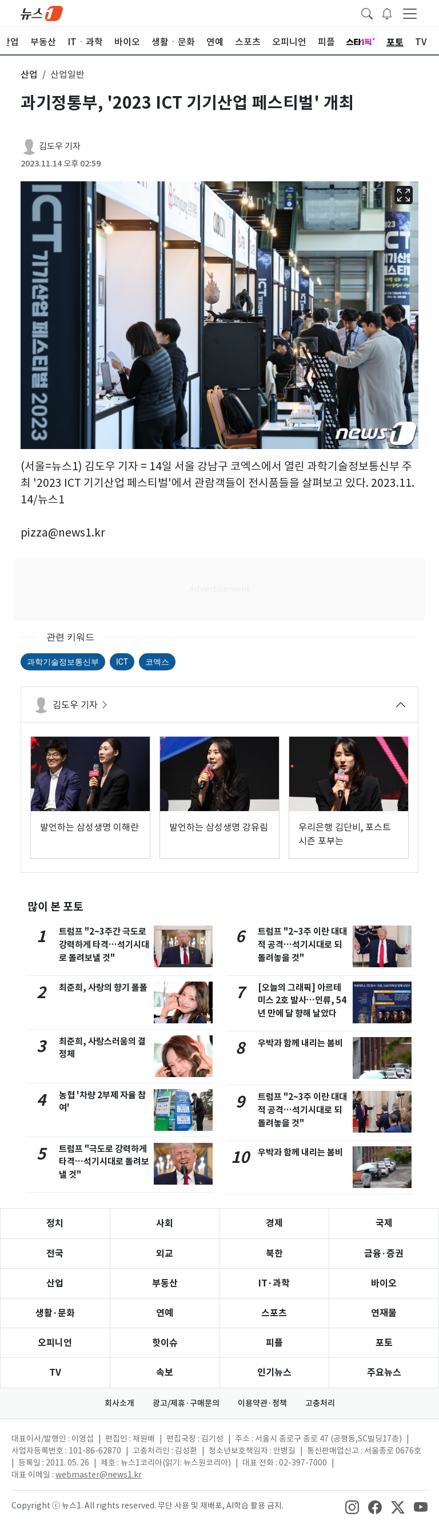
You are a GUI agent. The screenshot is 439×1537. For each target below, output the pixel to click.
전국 (54, 1254)
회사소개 (119, 1403)
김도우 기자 (60, 146)
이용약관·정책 (262, 1403)
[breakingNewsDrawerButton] (387, 12)
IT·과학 (274, 1283)
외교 (164, 1254)
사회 (164, 1223)
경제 (274, 1223)
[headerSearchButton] (367, 12)
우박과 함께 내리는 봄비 (300, 1043)
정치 (54, 1223)
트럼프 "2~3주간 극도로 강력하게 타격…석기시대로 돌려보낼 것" (104, 944)
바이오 (384, 1283)
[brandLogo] (42, 12)
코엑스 (157, 661)
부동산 (165, 1283)
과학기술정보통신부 (63, 661)
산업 (54, 1283)
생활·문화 (55, 1313)
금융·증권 (384, 1254)
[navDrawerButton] (409, 13)
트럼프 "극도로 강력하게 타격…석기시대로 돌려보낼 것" (104, 1162)
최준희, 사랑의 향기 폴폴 (103, 987)
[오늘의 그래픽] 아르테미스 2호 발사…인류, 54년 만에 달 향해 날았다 (302, 1000)
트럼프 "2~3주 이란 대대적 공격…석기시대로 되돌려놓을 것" (302, 944)
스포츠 (274, 1313)
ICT (122, 661)
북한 (274, 1254)
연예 (164, 1313)
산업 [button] (29, 74)
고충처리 (320, 1403)
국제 (384, 1223)
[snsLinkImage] (352, 1506)
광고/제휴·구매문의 (186, 1403)
